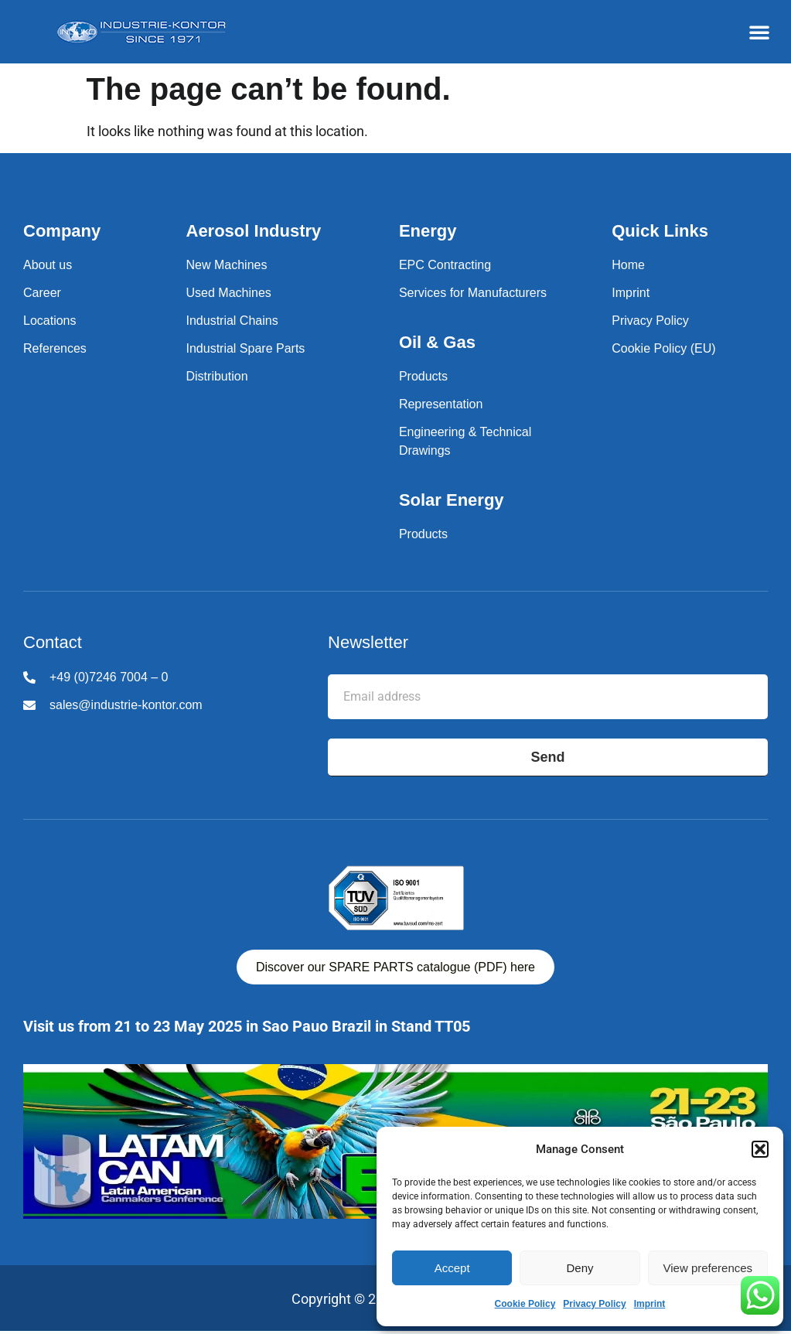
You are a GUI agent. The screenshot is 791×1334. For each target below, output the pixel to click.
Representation (441, 404)
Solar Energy (451, 500)
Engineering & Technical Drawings (465, 441)
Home (628, 264)
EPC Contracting (445, 264)
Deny (579, 1267)
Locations (50, 320)
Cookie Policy (525, 1303)
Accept (452, 1267)
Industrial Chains (232, 320)
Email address (371, 662)
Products (423, 376)
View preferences (708, 1267)
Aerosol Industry (254, 231)
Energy (428, 231)
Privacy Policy (594, 1303)
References (55, 348)
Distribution (217, 376)
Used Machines (228, 292)
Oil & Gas (437, 342)
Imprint (650, 1303)
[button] (760, 1149)
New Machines (227, 264)
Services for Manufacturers (473, 292)
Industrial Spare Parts (245, 348)
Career (42, 292)
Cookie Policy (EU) (663, 348)
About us (47, 264)
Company (62, 231)
